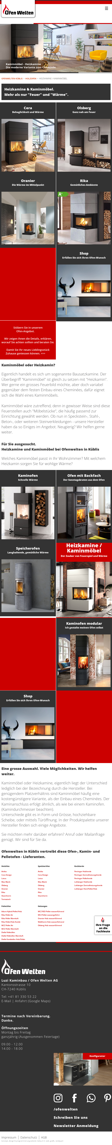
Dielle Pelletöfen (8, 932)
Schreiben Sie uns (71, 1117)
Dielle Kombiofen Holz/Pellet (13, 939)
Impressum (8, 1137)
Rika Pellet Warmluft (10, 918)
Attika (4, 871)
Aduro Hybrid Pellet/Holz (11, 911)
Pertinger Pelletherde (83, 878)
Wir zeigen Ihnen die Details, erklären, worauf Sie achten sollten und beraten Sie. (27, 340)
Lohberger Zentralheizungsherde (88, 885)
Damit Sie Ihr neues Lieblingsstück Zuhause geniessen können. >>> (28, 351)
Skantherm (6, 896)
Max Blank (5, 882)
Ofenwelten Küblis (12, 78)
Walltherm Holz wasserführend (51, 922)
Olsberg (4, 885)
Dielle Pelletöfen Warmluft (12, 936)
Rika (3, 892)
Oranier (4, 889)
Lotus (3, 878)
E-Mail (6, 1001)
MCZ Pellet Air (7, 925)
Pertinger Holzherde (82, 871)
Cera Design (6, 875)
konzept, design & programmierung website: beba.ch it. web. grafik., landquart (32, 1141)
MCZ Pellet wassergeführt (49, 915)
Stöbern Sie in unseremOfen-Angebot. (28, 329)
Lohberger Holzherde (83, 882)
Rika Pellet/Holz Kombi (10, 922)
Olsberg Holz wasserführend (50, 925)
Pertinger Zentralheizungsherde (88, 875)
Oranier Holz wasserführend (50, 918)
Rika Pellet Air (7, 915)
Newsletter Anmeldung (76, 1125)
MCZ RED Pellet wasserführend (51, 911)
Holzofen (30, 78)
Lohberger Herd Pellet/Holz (85, 889)
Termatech (6, 899)
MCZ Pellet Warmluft (10, 929)
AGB (44, 1137)
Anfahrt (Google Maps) (32, 1001)
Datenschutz (28, 1137)
